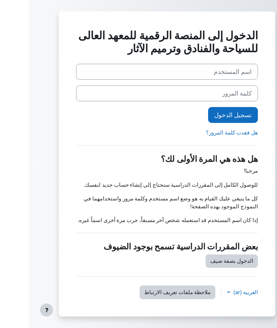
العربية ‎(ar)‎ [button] (216, 292)
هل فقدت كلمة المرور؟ (203, 132)
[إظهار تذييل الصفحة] (18, 309)
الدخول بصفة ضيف (203, 261)
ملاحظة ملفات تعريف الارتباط (149, 292)
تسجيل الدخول (204, 115)
